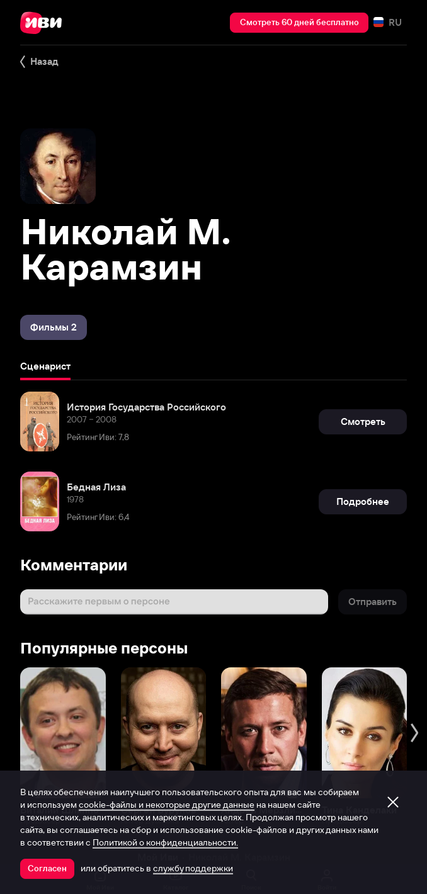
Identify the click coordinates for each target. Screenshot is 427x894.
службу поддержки (193, 868)
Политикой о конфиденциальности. (165, 842)
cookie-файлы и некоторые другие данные (166, 805)
